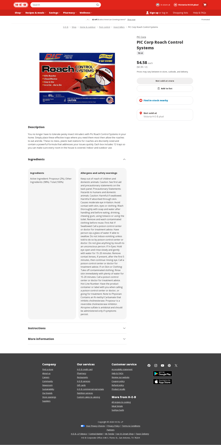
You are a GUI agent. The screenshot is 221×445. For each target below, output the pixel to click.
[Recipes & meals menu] (35, 12)
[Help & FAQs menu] (199, 12)
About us (46, 373)
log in (165, 12)
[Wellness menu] (85, 12)
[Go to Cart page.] (204, 4)
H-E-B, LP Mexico (79, 433)
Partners (110, 429)
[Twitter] (176, 365)
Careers (45, 377)
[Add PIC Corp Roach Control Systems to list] (165, 88)
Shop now (131, 20)
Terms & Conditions (131, 426)
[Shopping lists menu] (180, 12)
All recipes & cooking (121, 402)
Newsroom (47, 385)
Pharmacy (81, 373)
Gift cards (81, 385)
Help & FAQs (117, 373)
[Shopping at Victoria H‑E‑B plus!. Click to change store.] (186, 4)
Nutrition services (85, 393)
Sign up (152, 12)
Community (47, 381)
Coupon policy (118, 381)
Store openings (49, 397)
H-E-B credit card (84, 369)
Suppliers (46, 401)
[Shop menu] (18, 12)
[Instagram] (156, 365)
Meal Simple (117, 406)
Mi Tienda (109, 433)
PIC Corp (141, 37)
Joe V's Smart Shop (125, 433)
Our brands (47, 393)
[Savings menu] (54, 12)
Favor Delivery (142, 433)
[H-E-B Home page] (21, 4)
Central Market (96, 433)
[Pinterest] (169, 365)
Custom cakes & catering (88, 397)
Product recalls (118, 389)
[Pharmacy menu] (69, 12)
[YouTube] (162, 365)
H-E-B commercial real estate (90, 389)
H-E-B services (83, 381)
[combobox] (62, 4)
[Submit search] (98, 4)
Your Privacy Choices (95, 426)
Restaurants (82, 377)
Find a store (47, 369)
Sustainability (48, 389)
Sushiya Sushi (118, 410)
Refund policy (118, 385)
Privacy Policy (113, 426)
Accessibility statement (122, 369)
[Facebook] (149, 365)
